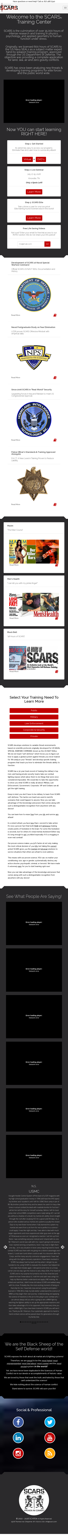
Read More (35, 297)
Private (35, 736)
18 (32, 1323)
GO (47, 244)
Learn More (34, 191)
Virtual (27, 159)
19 (34, 1323)
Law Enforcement (35, 723)
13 (40, 1322)
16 (45, 1322)
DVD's (40, 159)
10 (35, 1322)
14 (42, 1322)
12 (39, 1322)
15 (44, 1322)
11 (37, 1322)
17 (47, 1322)
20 (35, 1323)
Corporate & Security (35, 730)
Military (35, 717)
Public (35, 710)
